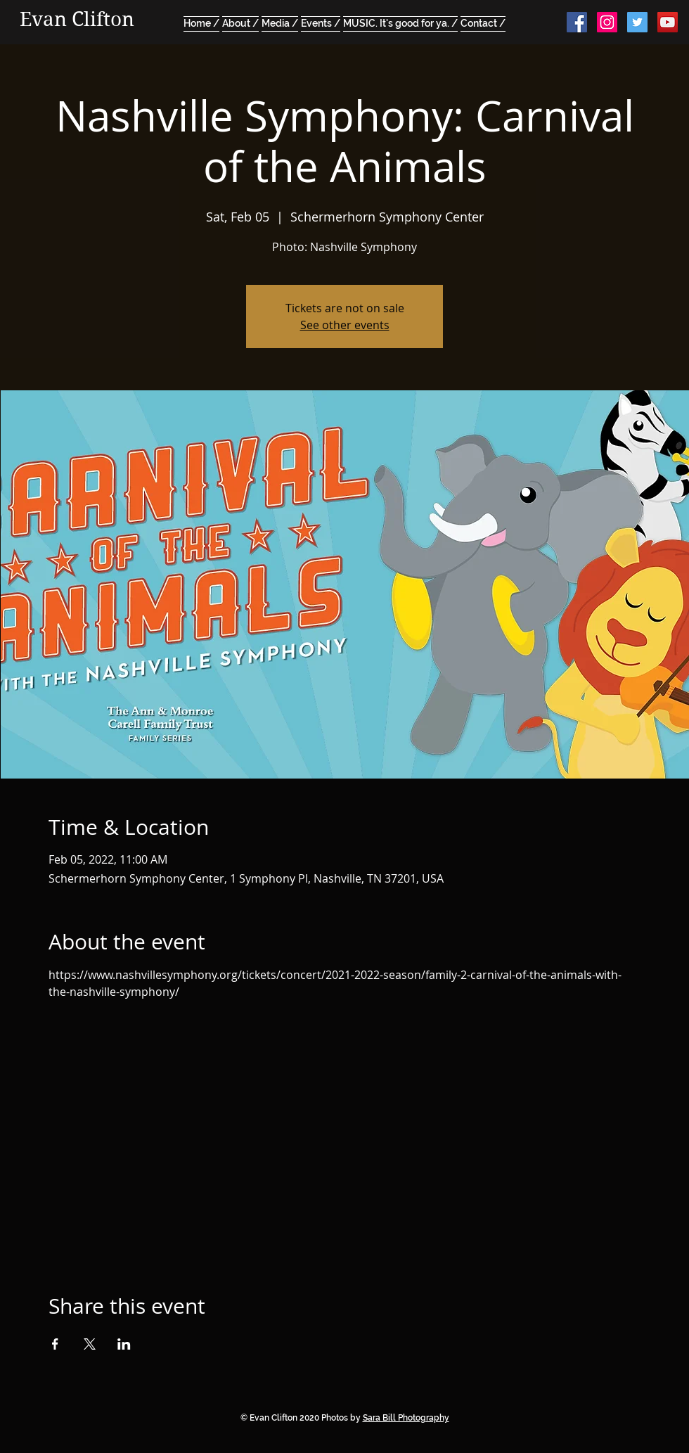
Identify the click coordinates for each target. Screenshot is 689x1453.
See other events (344, 325)
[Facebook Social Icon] (577, 22)
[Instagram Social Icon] (607, 22)
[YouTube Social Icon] (667, 22)
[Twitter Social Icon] (637, 22)
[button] (280, 21)
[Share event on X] (89, 1344)
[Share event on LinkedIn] (124, 1344)
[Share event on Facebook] (55, 1344)
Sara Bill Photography (406, 1418)
